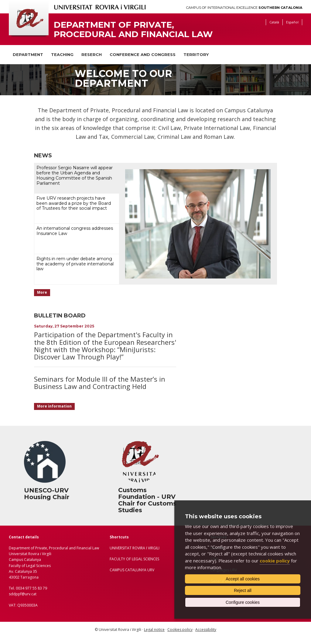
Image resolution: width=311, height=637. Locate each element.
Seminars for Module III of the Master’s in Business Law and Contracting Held (99, 382)
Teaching (62, 54)
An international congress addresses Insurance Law (74, 231)
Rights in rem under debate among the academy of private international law (75, 264)
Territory (196, 54)
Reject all (242, 590)
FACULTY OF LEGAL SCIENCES (134, 559)
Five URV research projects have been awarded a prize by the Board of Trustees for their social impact (73, 203)
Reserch (91, 54)
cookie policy (275, 561)
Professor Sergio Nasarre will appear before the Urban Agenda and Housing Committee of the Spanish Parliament (74, 175)
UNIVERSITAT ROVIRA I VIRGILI (134, 548)
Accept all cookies (243, 578)
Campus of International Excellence (244, 7)
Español (292, 22)
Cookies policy (180, 629)
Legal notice (154, 629)
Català (274, 22)
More (42, 292)
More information (54, 406)
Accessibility (205, 629)
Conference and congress (143, 54)
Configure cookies (243, 602)
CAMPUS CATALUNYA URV (132, 569)
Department (28, 54)
